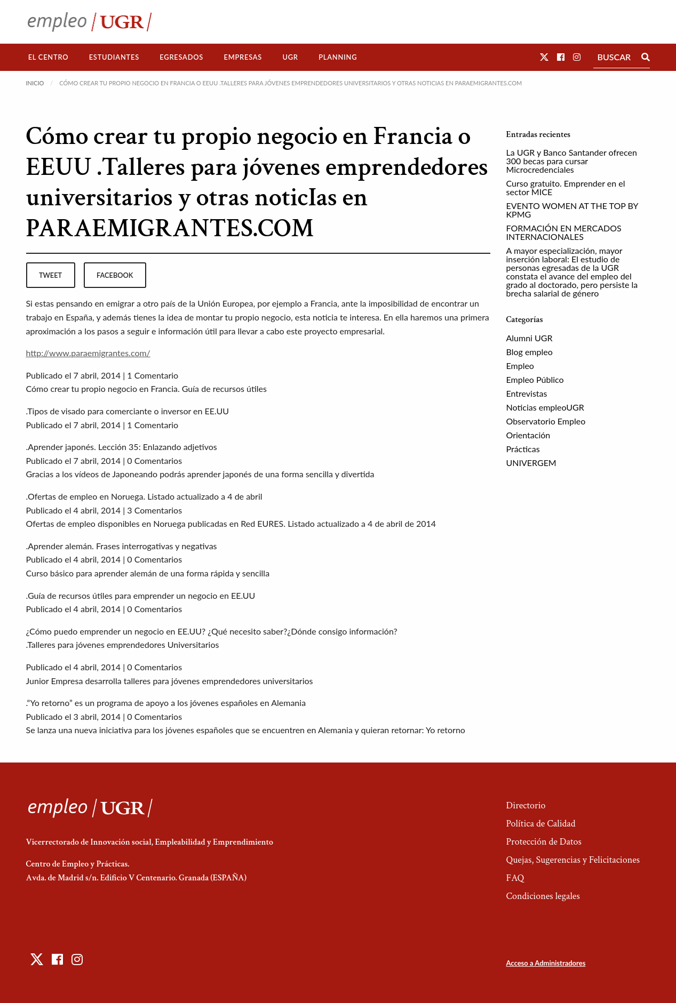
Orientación (528, 435)
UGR (290, 57)
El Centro (48, 57)
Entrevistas (526, 393)
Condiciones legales (542, 896)
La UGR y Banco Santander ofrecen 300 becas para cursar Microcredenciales (571, 160)
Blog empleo (529, 352)
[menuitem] (48, 57)
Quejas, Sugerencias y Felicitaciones (573, 860)
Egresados (181, 57)
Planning (338, 57)
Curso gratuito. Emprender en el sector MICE (565, 187)
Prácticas (523, 449)
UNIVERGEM (531, 463)
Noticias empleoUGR (545, 407)
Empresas (243, 57)
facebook (115, 275)
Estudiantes (114, 57)
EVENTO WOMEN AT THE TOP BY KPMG (572, 209)
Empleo (520, 365)
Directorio (525, 805)
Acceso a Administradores (545, 963)
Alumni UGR (529, 338)
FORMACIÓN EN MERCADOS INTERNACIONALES (564, 232)
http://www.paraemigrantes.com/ (88, 353)
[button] (544, 56)
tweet (50, 275)
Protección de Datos (543, 842)
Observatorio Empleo (546, 421)
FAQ (515, 878)
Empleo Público (535, 379)
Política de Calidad (540, 823)
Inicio (35, 82)
